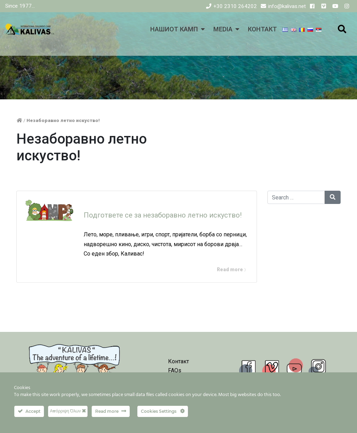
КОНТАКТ (262, 29)
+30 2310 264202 (235, 6)
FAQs (174, 370)
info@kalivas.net (287, 6)
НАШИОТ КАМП (174, 29)
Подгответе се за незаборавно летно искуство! (163, 215)
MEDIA (223, 29)
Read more (230, 269)
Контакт (178, 361)
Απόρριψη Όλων (68, 410)
